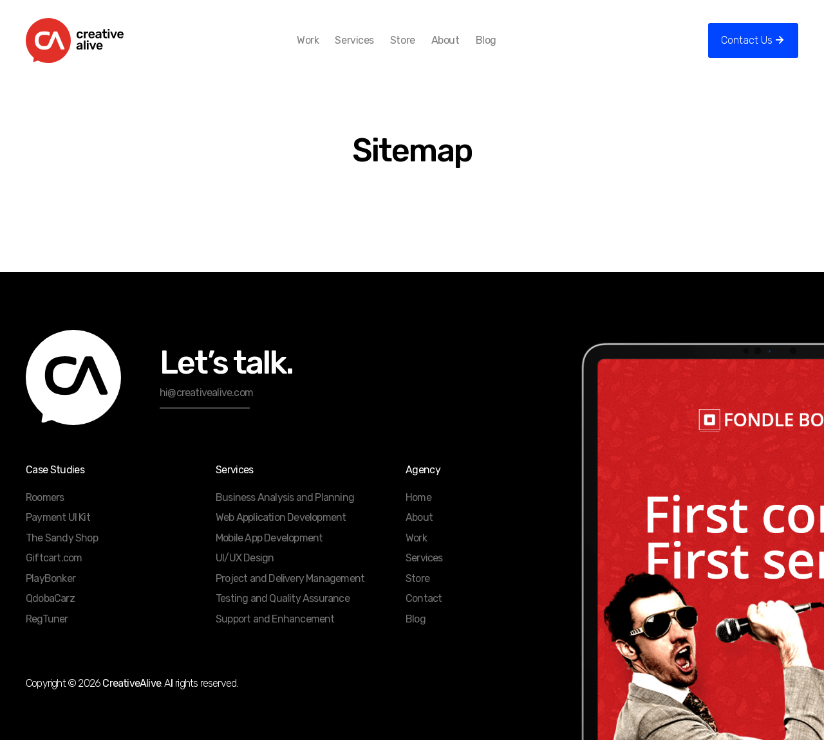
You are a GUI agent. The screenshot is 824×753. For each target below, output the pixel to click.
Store (416, 47)
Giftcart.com (54, 571)
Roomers (45, 510)
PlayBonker (50, 591)
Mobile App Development (269, 551)
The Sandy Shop (62, 551)
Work (322, 47)
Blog (499, 47)
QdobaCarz (50, 611)
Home (418, 510)
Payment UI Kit (58, 530)
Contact (424, 611)
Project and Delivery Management (290, 591)
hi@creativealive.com (206, 405)
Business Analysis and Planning (285, 510)
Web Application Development (281, 530)
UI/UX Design (245, 571)
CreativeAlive (131, 696)
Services (368, 47)
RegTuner (47, 632)
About (459, 47)
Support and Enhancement (275, 632)
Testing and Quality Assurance (283, 611)
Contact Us (746, 47)
